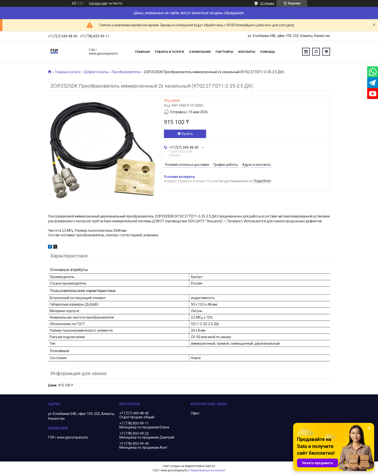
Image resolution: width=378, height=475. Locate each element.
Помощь (267, 52)
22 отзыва (267, 3)
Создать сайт (98, 3)
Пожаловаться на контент (207, 470)
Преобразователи (126, 72)
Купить (187, 134)
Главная (142, 52)
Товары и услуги (169, 52)
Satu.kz (210, 466)
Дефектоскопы (96, 72)
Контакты (246, 52)
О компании (200, 52)
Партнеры (224, 52)
